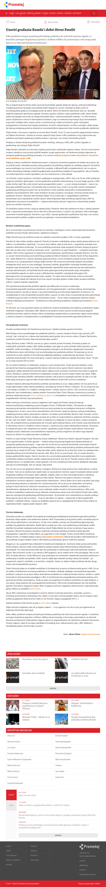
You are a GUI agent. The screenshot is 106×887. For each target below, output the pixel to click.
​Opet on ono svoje (27, 795)
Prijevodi (68, 13)
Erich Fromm (12, 777)
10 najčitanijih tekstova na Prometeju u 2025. (83, 674)
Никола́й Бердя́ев (63, 742)
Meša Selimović (13, 765)
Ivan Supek (59, 771)
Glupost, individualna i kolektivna (82, 704)
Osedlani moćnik (79, 659)
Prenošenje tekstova (88, 875)
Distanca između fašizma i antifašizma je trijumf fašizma (35, 706)
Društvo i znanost (34, 13)
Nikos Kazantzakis (62, 759)
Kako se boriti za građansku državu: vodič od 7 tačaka (44, 805)
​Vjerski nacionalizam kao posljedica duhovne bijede (83, 718)
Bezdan (11, 795)
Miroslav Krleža (13, 742)
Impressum (84, 865)
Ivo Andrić (11, 748)
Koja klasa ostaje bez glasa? (35, 659)
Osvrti (11, 13)
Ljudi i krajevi (20, 13)
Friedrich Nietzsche (15, 753)
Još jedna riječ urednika (33, 673)
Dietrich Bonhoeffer (63, 748)
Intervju (60, 13)
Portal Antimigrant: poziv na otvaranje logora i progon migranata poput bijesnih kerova (57, 816)
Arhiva (53, 688)
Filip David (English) (63, 753)
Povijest (52, 13)
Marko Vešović (13, 771)
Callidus (97, 884)
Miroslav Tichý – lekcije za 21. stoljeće (36, 718)
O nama (82, 861)
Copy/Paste (77, 13)
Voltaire (58, 765)
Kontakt (83, 870)
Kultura (45, 13)
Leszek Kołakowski (15, 783)
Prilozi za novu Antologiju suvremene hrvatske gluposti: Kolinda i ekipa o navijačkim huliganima (54, 826)
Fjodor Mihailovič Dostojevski (19, 759)
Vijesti (11, 805)
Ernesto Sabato (61, 736)
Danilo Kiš (59, 777)
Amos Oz (11, 736)
